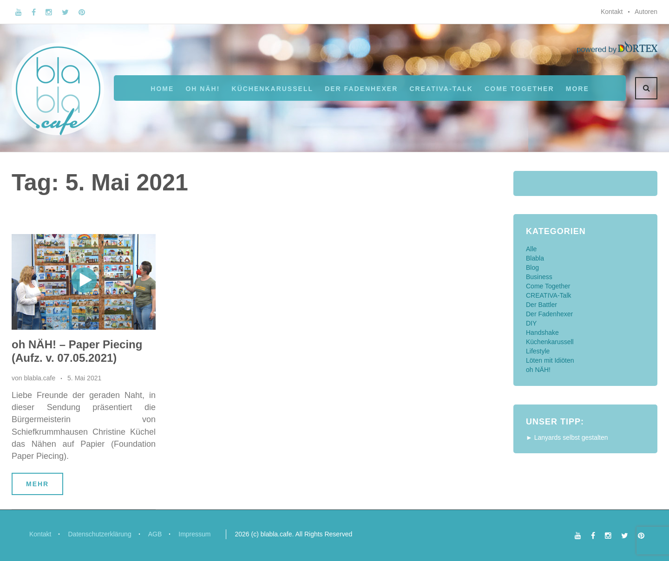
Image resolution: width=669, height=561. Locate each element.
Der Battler (541, 304)
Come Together (519, 88)
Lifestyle (538, 351)
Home (162, 88)
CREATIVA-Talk (441, 88)
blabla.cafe (39, 378)
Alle (531, 249)
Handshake (542, 332)
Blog (532, 267)
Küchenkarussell (272, 88)
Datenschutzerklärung (99, 534)
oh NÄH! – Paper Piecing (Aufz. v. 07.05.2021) (77, 351)
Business (539, 276)
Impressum (194, 534)
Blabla (535, 258)
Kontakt (612, 11)
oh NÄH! (202, 88)
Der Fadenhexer (361, 88)
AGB (155, 534)
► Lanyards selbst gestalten (567, 437)
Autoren (646, 11)
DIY (531, 323)
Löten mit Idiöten (550, 360)
